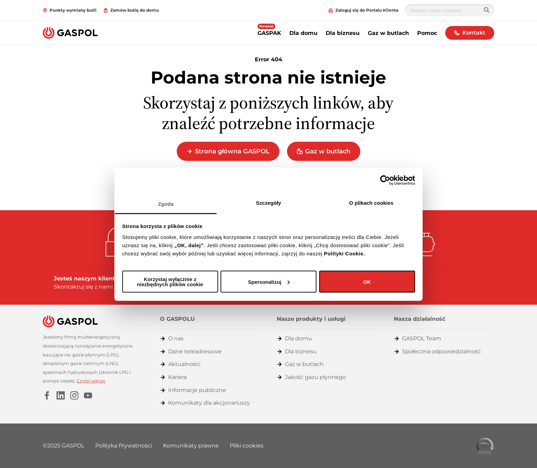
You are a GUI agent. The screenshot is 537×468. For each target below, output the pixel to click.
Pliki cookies (246, 445)
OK (367, 281)
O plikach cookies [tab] (371, 202)
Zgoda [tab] (166, 203)
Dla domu (303, 33)
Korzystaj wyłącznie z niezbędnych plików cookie (170, 281)
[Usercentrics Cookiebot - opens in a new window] (385, 180)
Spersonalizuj (269, 281)
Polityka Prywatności (123, 445)
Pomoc (427, 33)
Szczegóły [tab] (268, 202)
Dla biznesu (343, 33)
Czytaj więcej (91, 380)
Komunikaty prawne (191, 445)
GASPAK (269, 30)
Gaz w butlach (388, 33)
